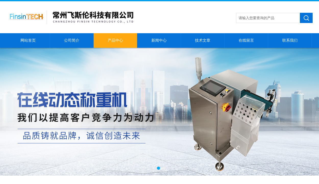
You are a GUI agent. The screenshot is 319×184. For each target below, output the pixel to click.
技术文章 (202, 40)
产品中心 (115, 40)
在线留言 (246, 40)
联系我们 (290, 40)
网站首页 (28, 40)
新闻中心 (159, 40)
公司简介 (71, 40)
